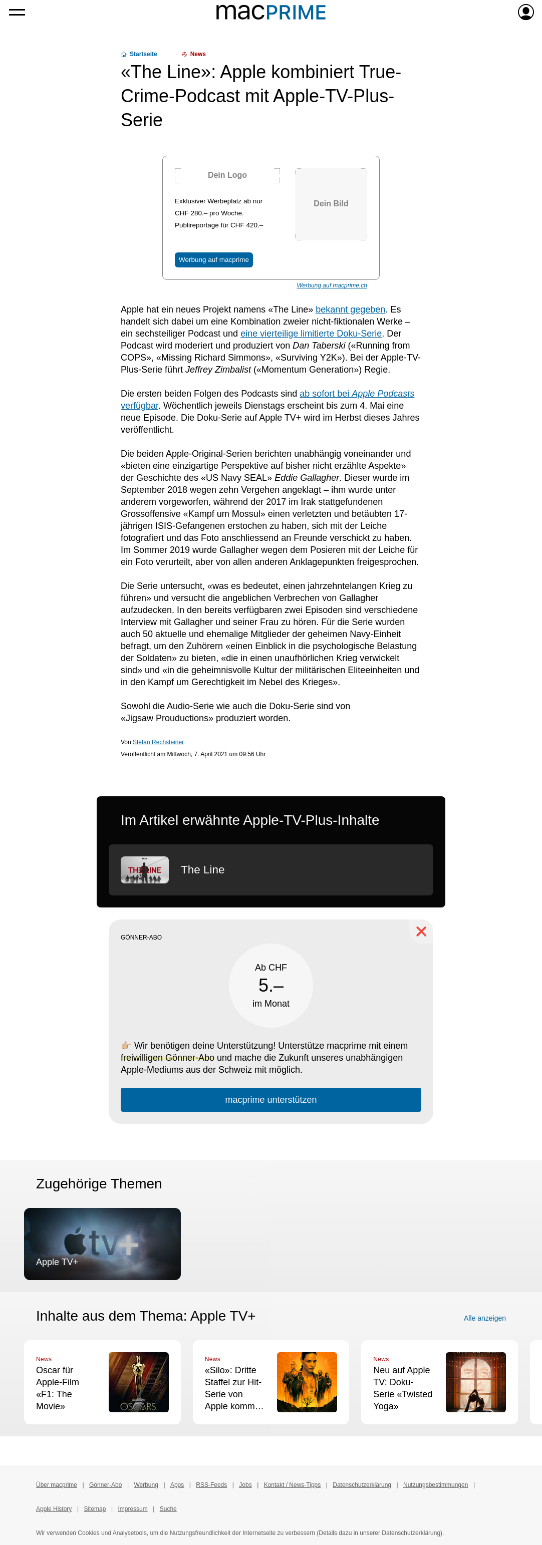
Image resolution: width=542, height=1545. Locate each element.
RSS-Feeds (211, 1484)
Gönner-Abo (105, 1484)
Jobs (245, 1484)
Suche (168, 1508)
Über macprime (56, 1484)
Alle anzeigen (485, 1318)
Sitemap (95, 1508)
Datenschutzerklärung (362, 1484)
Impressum (132, 1508)
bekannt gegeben (350, 309)
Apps (177, 1484)
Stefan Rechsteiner (158, 742)
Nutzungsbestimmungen (435, 1484)
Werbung (146, 1484)
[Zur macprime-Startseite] (271, 12)
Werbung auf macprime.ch (332, 285)
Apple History (54, 1508)
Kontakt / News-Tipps (292, 1484)
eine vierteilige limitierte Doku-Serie (311, 334)
